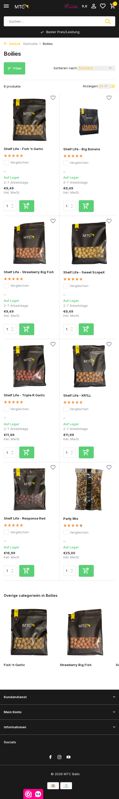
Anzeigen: (90, 86)
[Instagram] (60, 757)
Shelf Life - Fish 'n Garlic (23, 149)
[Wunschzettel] (103, 6)
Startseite (32, 44)
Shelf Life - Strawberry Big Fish (29, 272)
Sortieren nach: (66, 68)
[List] (113, 86)
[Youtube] (68, 757)
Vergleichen (16, 162)
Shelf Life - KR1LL (77, 395)
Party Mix (70, 519)
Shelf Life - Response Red (25, 518)
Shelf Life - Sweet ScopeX (84, 272)
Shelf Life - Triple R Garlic (24, 395)
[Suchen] (59, 21)
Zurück (12, 44)
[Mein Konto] (93, 6)
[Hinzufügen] (26, 206)
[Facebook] (50, 757)
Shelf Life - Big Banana (81, 149)
